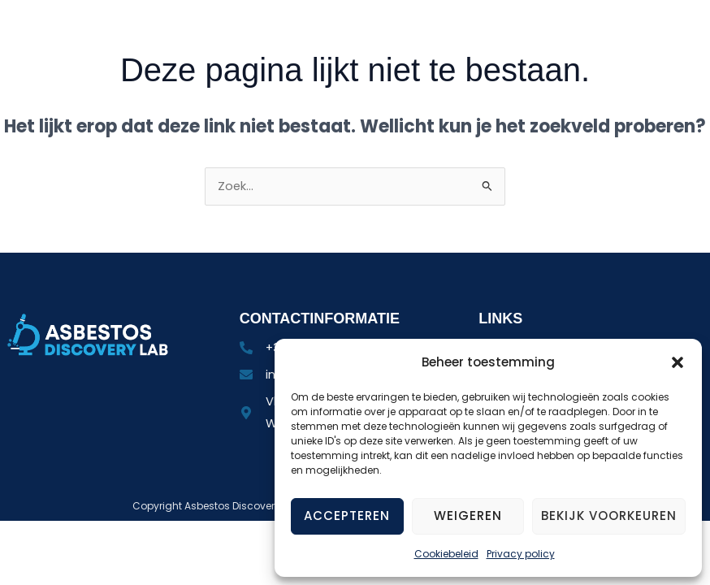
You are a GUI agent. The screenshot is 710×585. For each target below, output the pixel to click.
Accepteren (347, 515)
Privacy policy (521, 554)
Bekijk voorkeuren (609, 515)
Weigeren (468, 515)
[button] (677, 362)
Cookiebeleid (446, 554)
